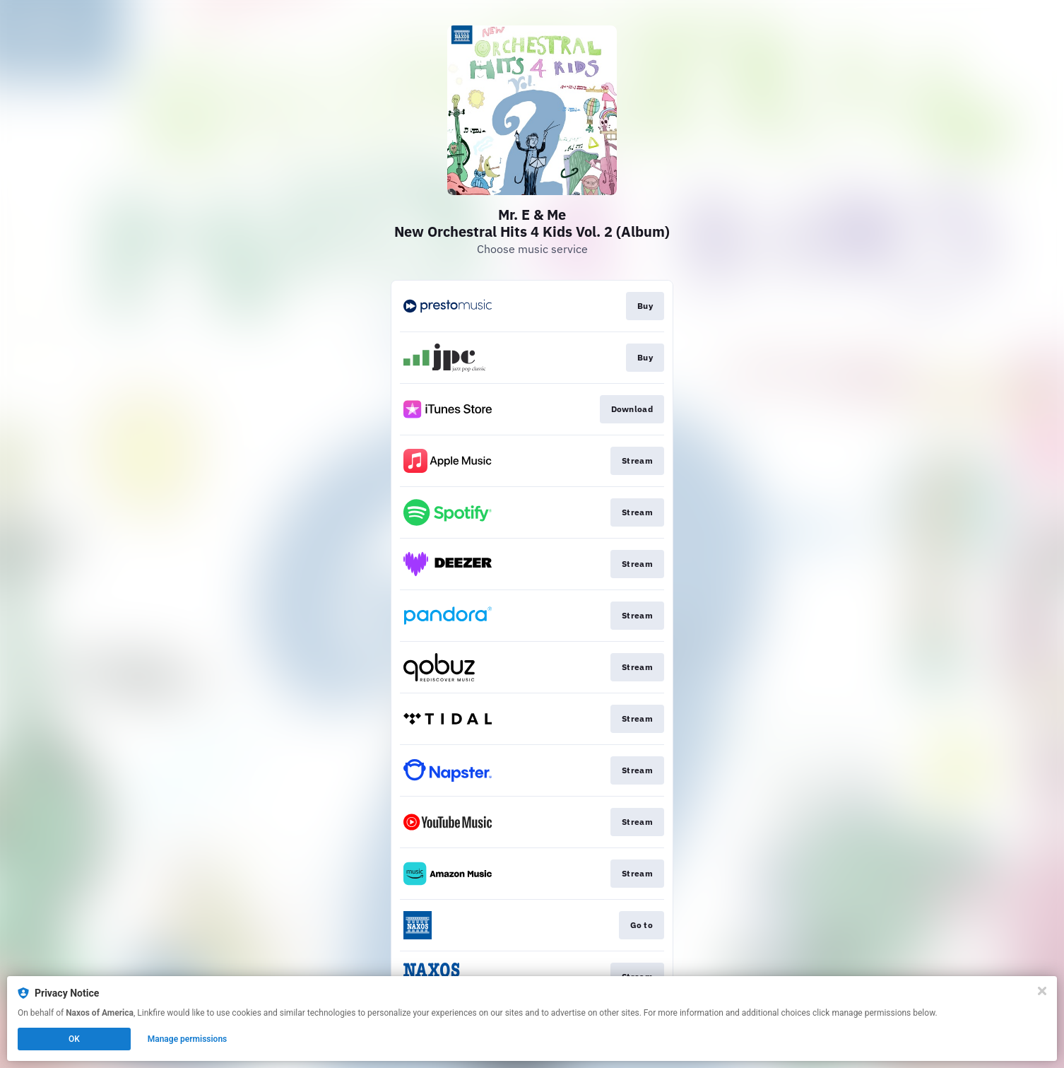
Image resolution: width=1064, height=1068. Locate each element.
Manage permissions (187, 1039)
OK (74, 1039)
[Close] (1042, 991)
